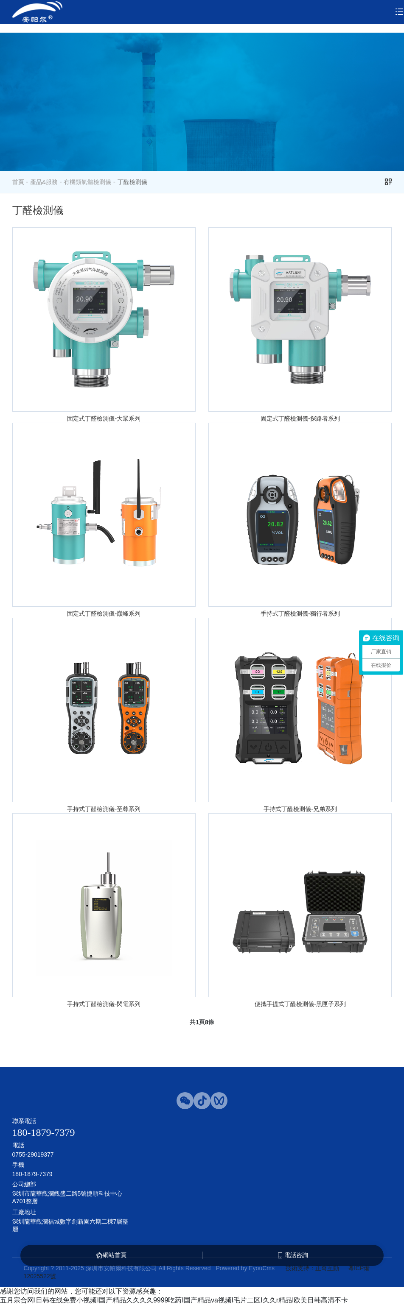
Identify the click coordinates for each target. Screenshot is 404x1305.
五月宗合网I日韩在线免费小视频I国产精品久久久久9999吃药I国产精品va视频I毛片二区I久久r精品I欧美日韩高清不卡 (174, 1300)
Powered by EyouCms (244, 1268)
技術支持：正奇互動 (312, 1268)
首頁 (18, 181)
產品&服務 (44, 181)
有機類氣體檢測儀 (87, 181)
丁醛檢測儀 (132, 181)
